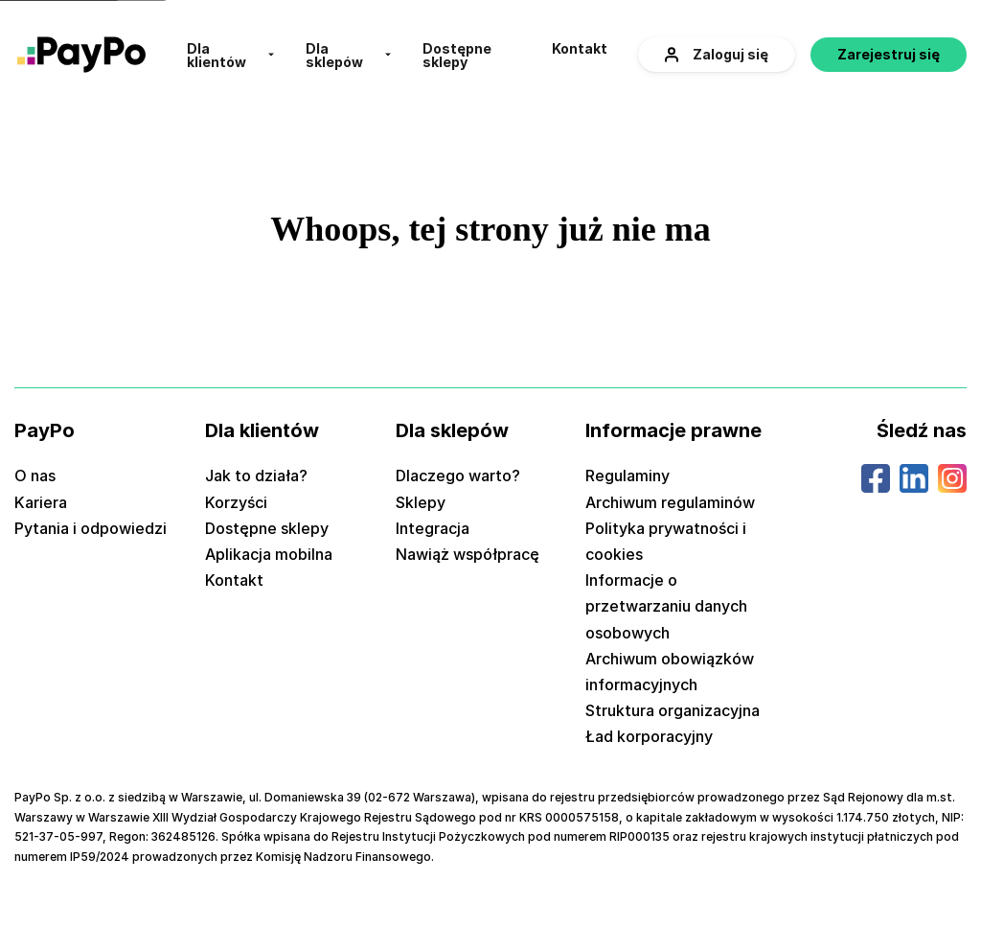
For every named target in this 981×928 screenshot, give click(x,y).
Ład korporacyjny (649, 736)
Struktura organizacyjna (672, 710)
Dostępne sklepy (456, 55)
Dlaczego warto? (458, 475)
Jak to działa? (256, 475)
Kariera (40, 502)
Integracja (432, 528)
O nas (35, 475)
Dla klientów (216, 55)
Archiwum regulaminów (670, 502)
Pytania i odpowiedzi (90, 528)
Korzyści (236, 502)
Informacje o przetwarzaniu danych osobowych (666, 605)
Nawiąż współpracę (467, 554)
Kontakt (579, 49)
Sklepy (420, 502)
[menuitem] (230, 55)
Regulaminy (627, 475)
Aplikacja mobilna (268, 554)
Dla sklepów (334, 55)
